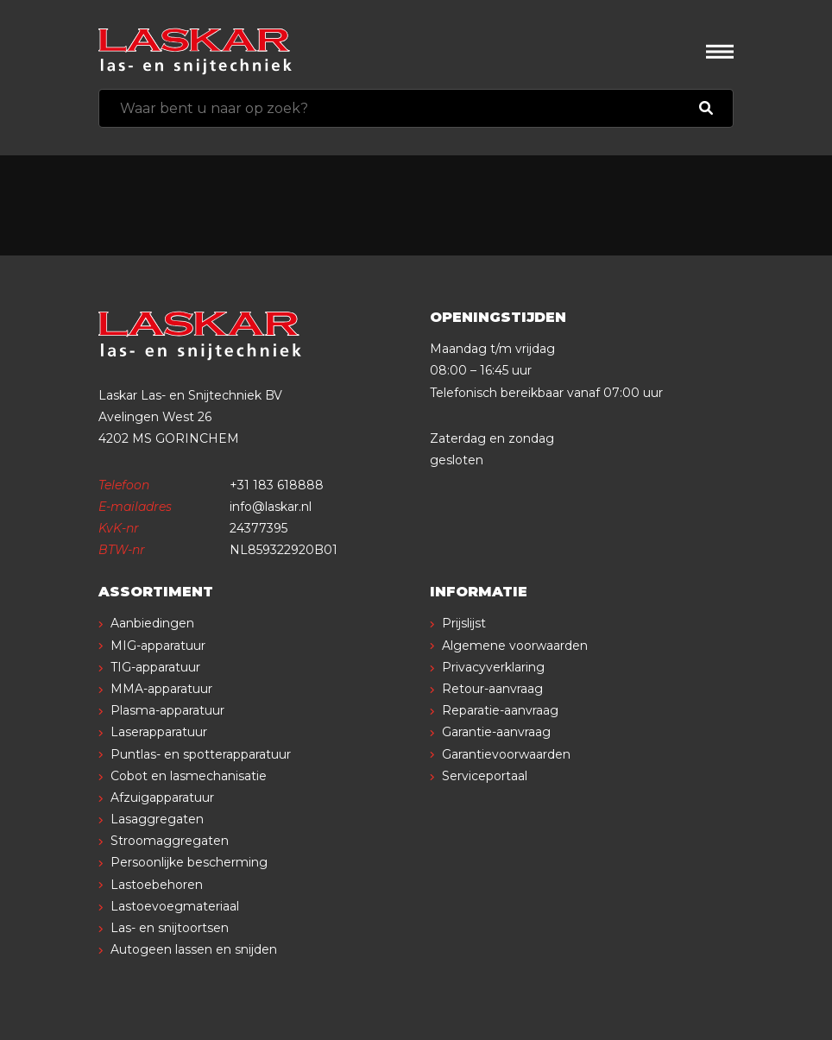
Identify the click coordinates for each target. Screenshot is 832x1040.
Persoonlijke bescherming (189, 862)
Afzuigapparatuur (162, 797)
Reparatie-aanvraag (500, 710)
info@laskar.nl (271, 506)
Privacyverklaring (493, 667)
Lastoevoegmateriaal (174, 906)
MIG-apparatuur (157, 645)
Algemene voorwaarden (515, 645)
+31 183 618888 (277, 485)
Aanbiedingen (152, 623)
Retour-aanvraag (492, 688)
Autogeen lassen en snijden (193, 949)
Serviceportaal (484, 776)
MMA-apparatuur (161, 688)
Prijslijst (464, 623)
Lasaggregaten (157, 819)
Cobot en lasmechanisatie (188, 776)
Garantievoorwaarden (506, 754)
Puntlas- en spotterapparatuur (200, 754)
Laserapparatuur (158, 732)
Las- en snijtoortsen (169, 928)
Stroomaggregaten (169, 840)
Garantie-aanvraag (496, 732)
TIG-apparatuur (155, 667)
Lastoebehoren (156, 884)
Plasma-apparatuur (167, 710)
